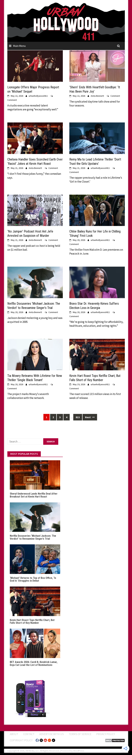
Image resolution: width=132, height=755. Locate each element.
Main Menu (19, 46)
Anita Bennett (97, 95)
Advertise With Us (51, 734)
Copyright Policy (21, 740)
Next (90, 417)
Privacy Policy (105, 734)
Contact (28, 734)
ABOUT (14, 734)
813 (78, 417)
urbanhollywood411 (38, 95)
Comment (12, 99)
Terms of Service (80, 734)
